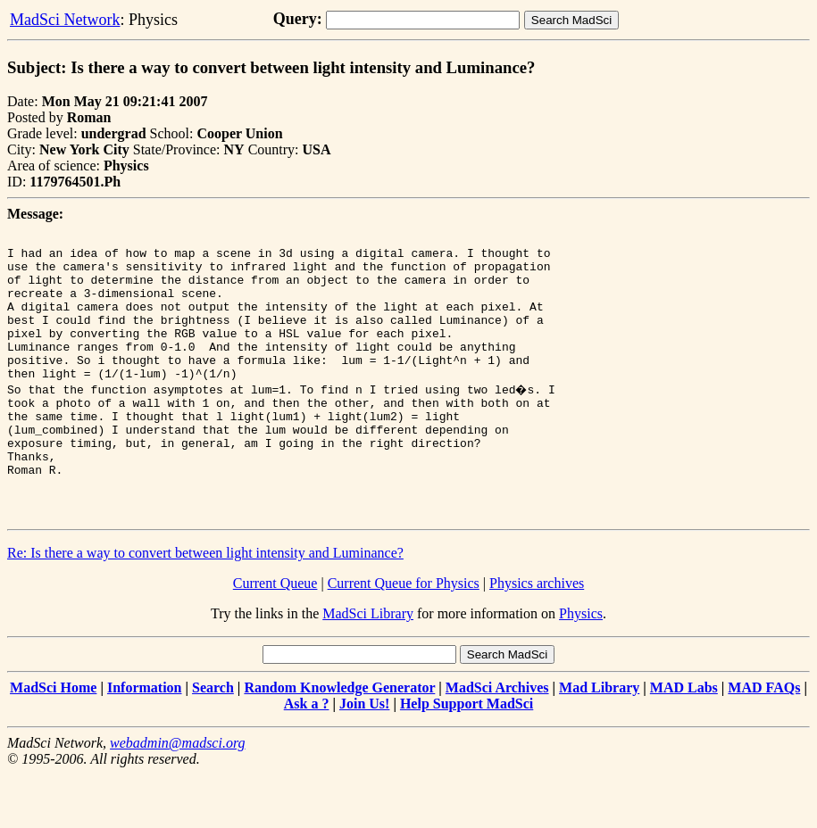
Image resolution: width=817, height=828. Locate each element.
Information (144, 741)
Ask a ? (306, 757)
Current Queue (275, 636)
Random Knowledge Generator (339, 741)
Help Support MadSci (466, 757)
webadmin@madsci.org (177, 796)
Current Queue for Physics (403, 636)
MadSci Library (367, 667)
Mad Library (599, 741)
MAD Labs (684, 741)
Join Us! (364, 757)
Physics (581, 667)
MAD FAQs (764, 741)
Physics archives (536, 636)
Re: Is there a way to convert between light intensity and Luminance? (205, 606)
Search (213, 741)
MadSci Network (65, 20)
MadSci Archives (497, 741)
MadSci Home (53, 741)
